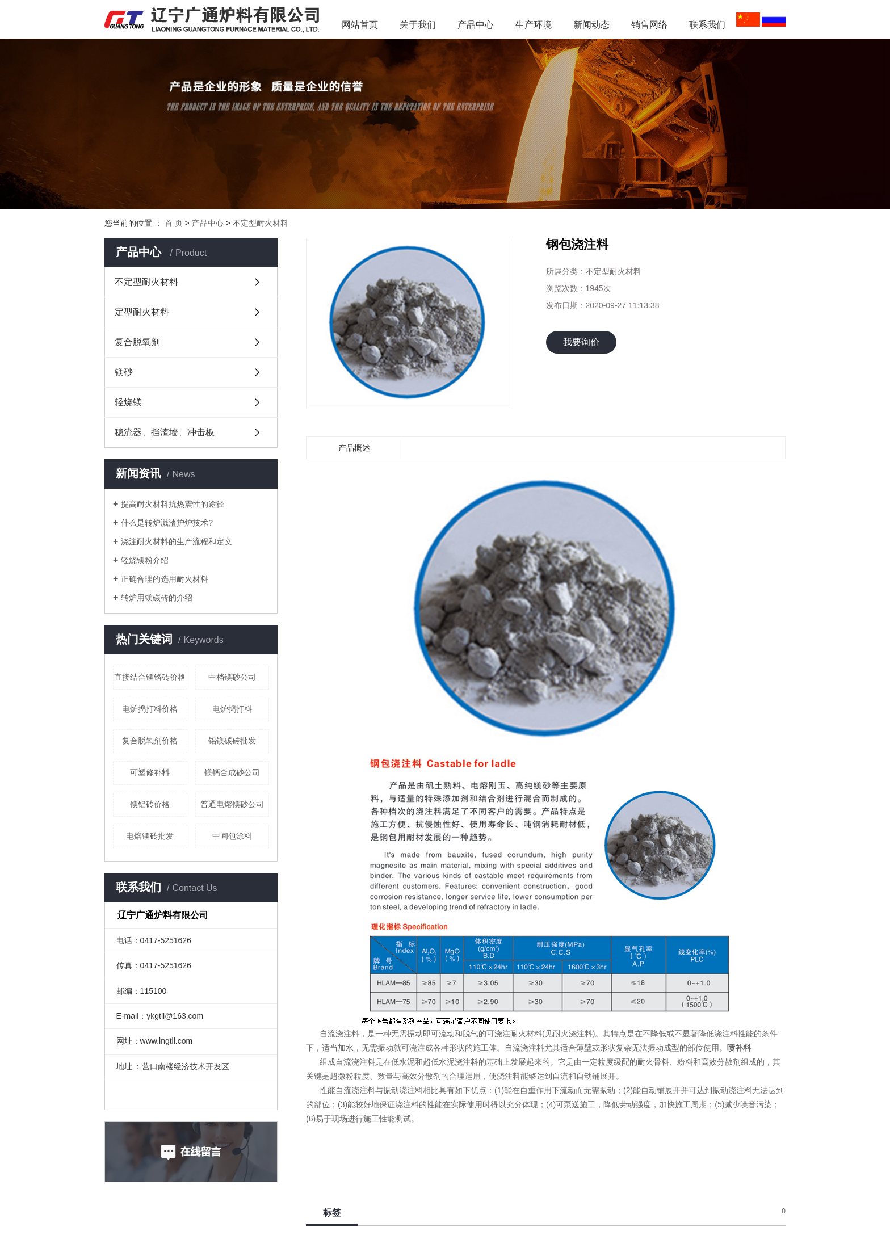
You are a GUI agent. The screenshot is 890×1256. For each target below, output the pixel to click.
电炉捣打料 (232, 708)
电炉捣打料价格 (150, 708)
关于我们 (418, 25)
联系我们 (707, 25)
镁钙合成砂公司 (232, 772)
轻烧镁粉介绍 (145, 560)
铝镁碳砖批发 (232, 740)
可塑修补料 (150, 772)
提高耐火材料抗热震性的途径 (172, 504)
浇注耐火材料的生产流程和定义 (176, 541)
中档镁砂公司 (232, 677)
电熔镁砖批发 (150, 836)
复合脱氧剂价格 (150, 740)
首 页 (174, 223)
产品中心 (475, 25)
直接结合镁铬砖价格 (150, 677)
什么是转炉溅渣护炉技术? (167, 522)
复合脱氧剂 (137, 342)
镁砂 (124, 372)
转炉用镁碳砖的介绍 (156, 597)
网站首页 (360, 25)
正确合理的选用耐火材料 (164, 578)
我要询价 (581, 342)
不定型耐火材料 (260, 223)
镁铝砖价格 (150, 804)
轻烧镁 (128, 402)
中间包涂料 (232, 836)
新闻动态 (596, 25)
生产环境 (533, 25)
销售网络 (649, 25)
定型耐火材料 (142, 312)
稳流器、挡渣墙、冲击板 (165, 432)
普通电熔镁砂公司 (232, 804)
